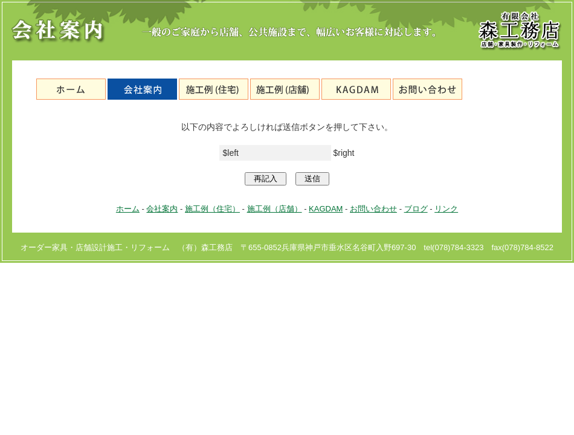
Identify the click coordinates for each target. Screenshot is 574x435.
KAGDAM (356, 89)
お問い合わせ (427, 89)
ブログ (499, 89)
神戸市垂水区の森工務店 (71, 89)
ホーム (128, 208)
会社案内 (142, 89)
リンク (446, 208)
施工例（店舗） (285, 89)
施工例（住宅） (213, 89)
